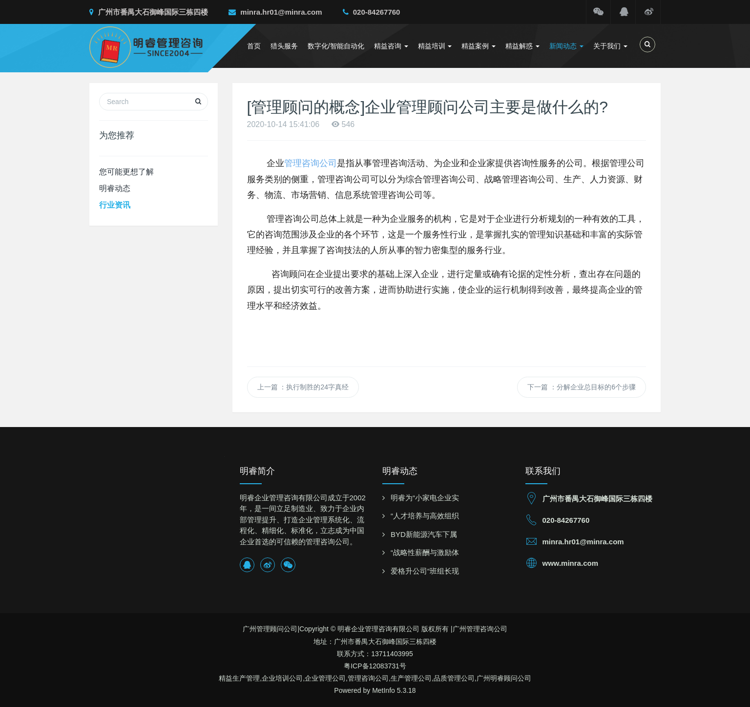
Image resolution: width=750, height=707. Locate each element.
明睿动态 (114, 188)
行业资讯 (114, 205)
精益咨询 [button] (391, 46)
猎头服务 (284, 46)
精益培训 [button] (435, 46)
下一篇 (581, 387)
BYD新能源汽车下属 (424, 534)
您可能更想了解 (126, 172)
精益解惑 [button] (522, 46)
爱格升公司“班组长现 (425, 571)
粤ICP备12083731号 (375, 666)
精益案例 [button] (478, 46)
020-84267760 (371, 12)
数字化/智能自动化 (336, 46)
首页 (254, 46)
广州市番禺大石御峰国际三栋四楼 (148, 12)
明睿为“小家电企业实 (425, 497)
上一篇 (303, 387)
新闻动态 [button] (566, 46)
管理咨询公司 (310, 163)
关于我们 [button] (610, 46)
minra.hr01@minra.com (275, 12)
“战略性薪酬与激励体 (425, 552)
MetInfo (383, 690)
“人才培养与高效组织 (425, 516)
